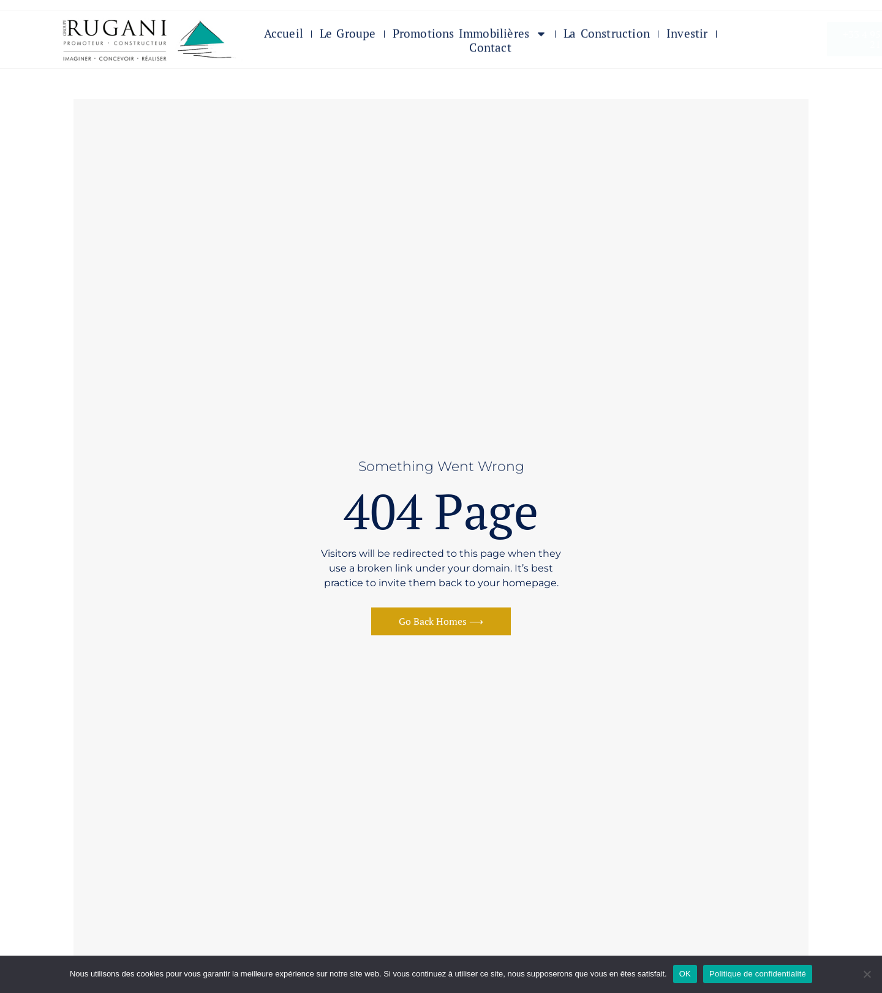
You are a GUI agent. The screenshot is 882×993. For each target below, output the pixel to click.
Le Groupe (348, 36)
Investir (687, 36)
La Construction (607, 36)
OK (685, 973)
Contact (490, 50)
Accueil (283, 36)
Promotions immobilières (470, 36)
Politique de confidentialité (757, 973)
